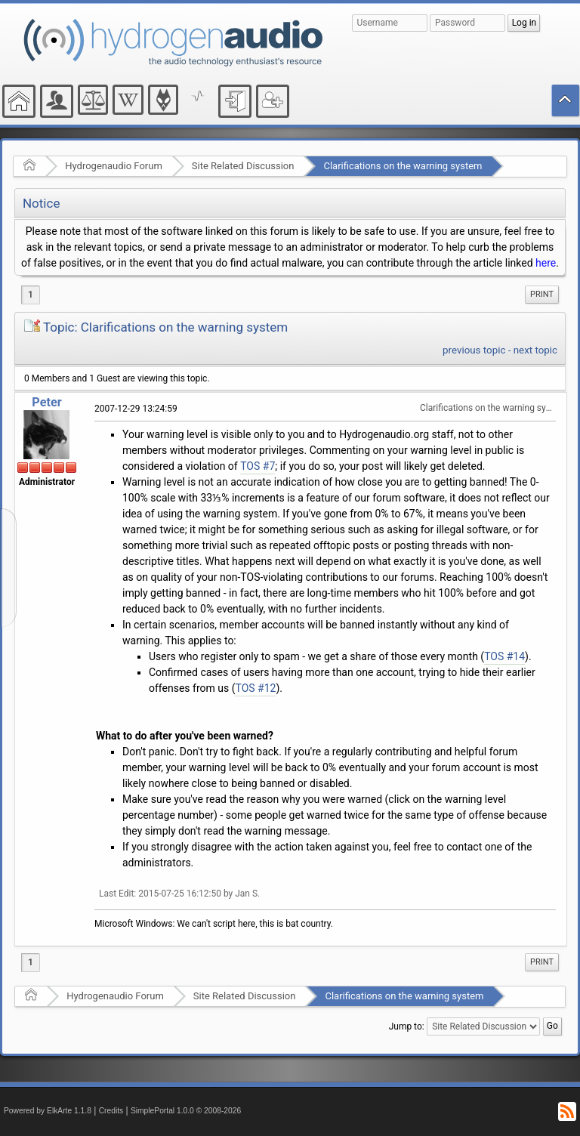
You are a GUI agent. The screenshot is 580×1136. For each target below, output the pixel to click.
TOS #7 (257, 466)
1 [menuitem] (30, 294)
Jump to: (406, 1026)
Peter (46, 402)
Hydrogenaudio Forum (113, 165)
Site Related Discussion (243, 165)
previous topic (474, 350)
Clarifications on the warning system (402, 165)
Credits (111, 1111)
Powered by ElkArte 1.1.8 (47, 1111)
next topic (535, 350)
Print (542, 294)
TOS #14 (504, 656)
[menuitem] (542, 295)
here (545, 263)
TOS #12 (255, 688)
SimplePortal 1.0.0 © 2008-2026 (186, 1111)
